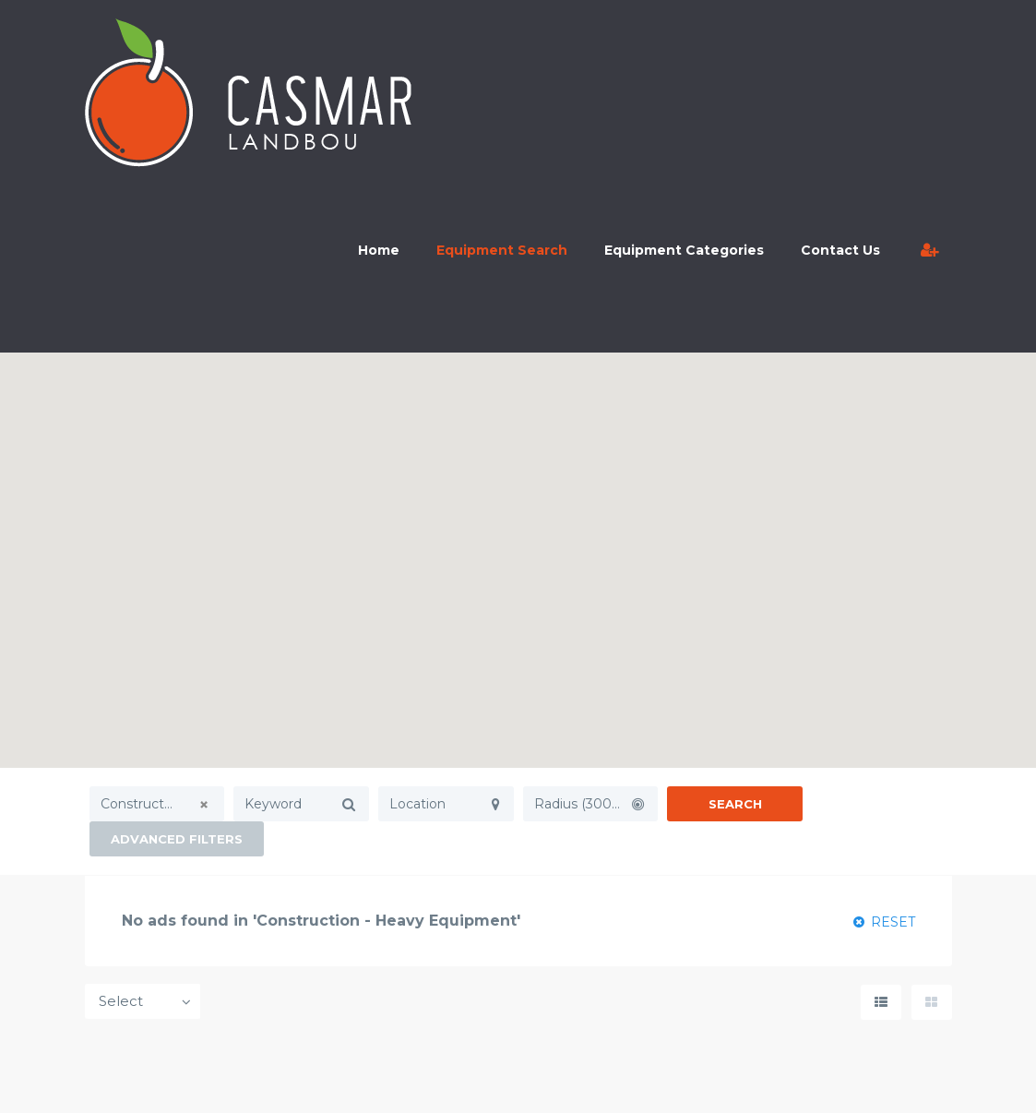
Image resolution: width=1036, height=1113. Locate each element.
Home (378, 250)
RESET (884, 922)
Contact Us (840, 250)
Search (735, 803)
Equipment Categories (684, 250)
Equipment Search (501, 250)
